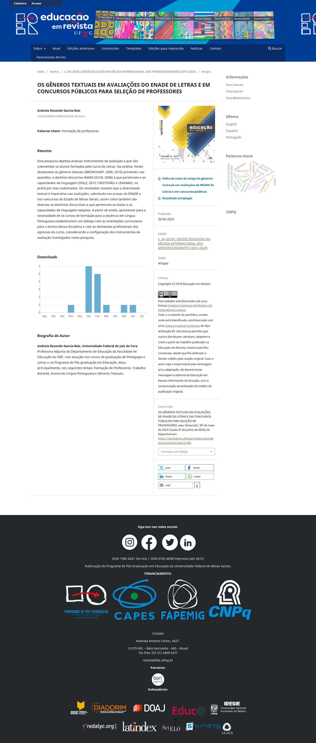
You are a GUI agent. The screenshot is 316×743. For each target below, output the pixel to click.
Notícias (197, 48)
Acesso (36, 3)
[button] (171, 467)
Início (40, 72)
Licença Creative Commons (182, 326)
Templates (134, 48)
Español (232, 131)
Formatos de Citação (174, 452)
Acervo (54, 72)
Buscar (275, 48)
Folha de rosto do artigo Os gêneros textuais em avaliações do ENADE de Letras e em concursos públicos (188, 185)
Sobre (38, 48)
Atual (56, 48)
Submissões (110, 48)
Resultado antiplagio (177, 198)
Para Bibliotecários (238, 98)
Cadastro (20, 3)
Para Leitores (234, 85)
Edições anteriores (81, 48)
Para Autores (234, 91)
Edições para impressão (166, 48)
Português (233, 137)
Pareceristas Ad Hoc (51, 57)
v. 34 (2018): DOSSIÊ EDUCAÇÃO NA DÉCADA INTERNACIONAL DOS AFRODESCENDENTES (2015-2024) (130, 72)
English (231, 124)
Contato (215, 48)
